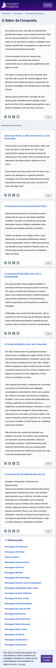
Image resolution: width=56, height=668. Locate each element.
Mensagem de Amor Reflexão (18, 593)
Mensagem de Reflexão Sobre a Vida (21, 588)
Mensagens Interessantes (17, 562)
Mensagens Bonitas (14, 573)
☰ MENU (47, 5)
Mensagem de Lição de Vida (17, 609)
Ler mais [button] (21, 664)
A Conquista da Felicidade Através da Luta (25, 474)
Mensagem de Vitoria (14, 634)
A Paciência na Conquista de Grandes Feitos (26, 206)
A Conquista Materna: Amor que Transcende (26, 344)
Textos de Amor (12, 557)
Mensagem (18, 13)
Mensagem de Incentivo (16, 645)
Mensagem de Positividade (17, 578)
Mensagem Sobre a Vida (16, 629)
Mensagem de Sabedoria (16, 640)
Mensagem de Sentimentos (17, 619)
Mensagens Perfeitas (15, 552)
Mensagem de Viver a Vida (17, 598)
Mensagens (6, 13)
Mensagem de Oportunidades (18, 603)
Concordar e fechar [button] (46, 658)
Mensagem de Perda (14, 567)
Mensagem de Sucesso (15, 614)
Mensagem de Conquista (16, 547)
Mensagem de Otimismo (35, 13)
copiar (48, 117)
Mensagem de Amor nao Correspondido (23, 583)
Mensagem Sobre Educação (17, 624)
